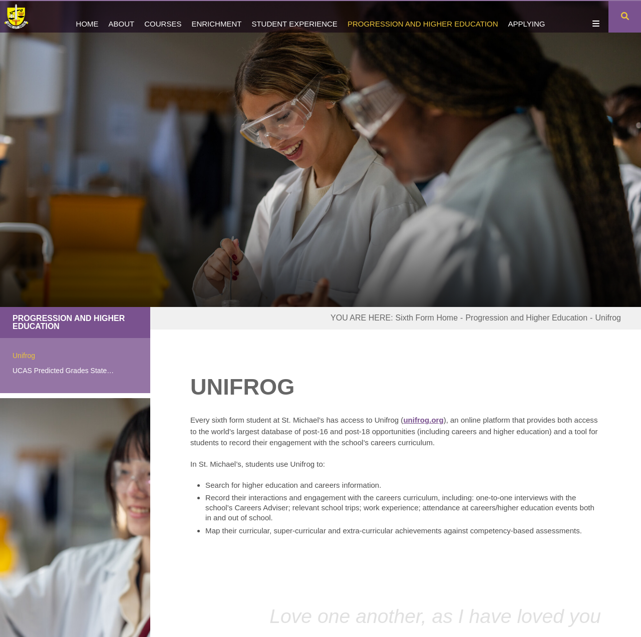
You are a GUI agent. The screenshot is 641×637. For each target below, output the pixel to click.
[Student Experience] (294, 16)
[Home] (21, 16)
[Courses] (162, 16)
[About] (122, 16)
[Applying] (526, 16)
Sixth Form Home (427, 317)
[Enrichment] (216, 16)
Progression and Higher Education (69, 322)
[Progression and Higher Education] (423, 16)
